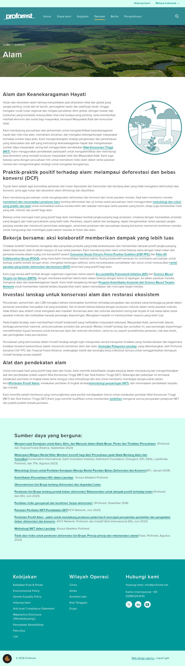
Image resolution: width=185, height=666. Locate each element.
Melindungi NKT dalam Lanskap (34, 528)
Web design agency (143, 658)
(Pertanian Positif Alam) (24, 383)
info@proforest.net (156, 585)
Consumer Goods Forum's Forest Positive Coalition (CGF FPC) (110, 254)
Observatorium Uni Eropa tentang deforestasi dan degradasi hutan (57, 484)
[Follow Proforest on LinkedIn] (138, 604)
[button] (7, 658)
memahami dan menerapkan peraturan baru (31, 202)
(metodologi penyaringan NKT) (109, 383)
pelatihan (116, 399)
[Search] (177, 16)
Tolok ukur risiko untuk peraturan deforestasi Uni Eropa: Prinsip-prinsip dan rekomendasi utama (76, 535)
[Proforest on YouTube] (147, 604)
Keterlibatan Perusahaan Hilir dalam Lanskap (43, 477)
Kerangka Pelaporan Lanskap (117, 346)
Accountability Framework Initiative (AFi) (122, 274)
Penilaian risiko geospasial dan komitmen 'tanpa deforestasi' (53, 503)
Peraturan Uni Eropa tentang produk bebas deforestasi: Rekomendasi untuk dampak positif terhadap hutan (83, 491)
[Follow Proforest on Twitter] (129, 604)
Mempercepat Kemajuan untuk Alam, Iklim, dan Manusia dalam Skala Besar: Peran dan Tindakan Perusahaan (85, 444)
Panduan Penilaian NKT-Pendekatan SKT (40, 510)
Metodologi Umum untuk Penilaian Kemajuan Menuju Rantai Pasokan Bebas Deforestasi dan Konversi (80, 470)
